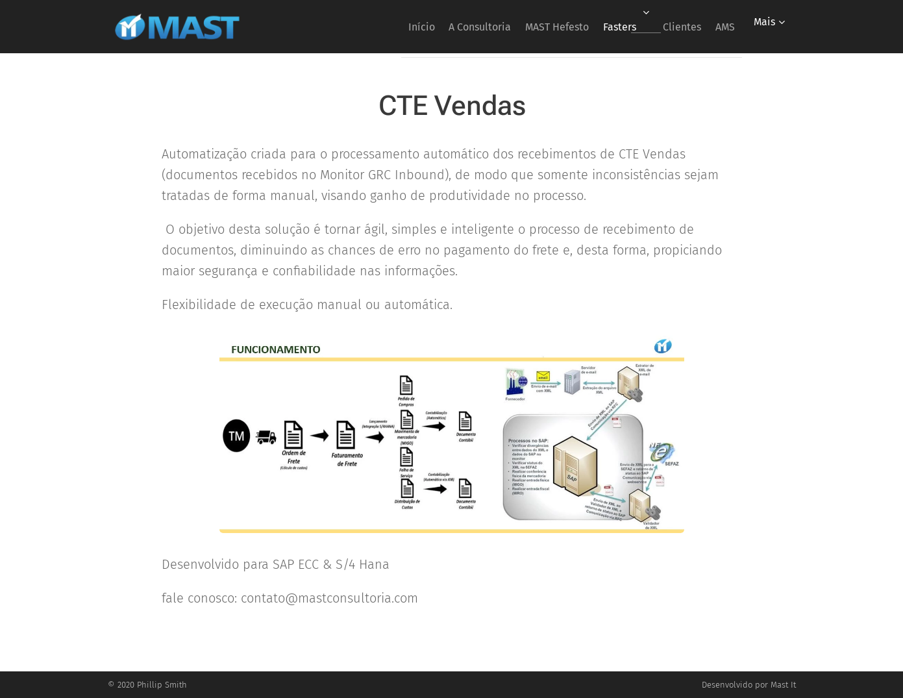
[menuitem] (374, 26)
